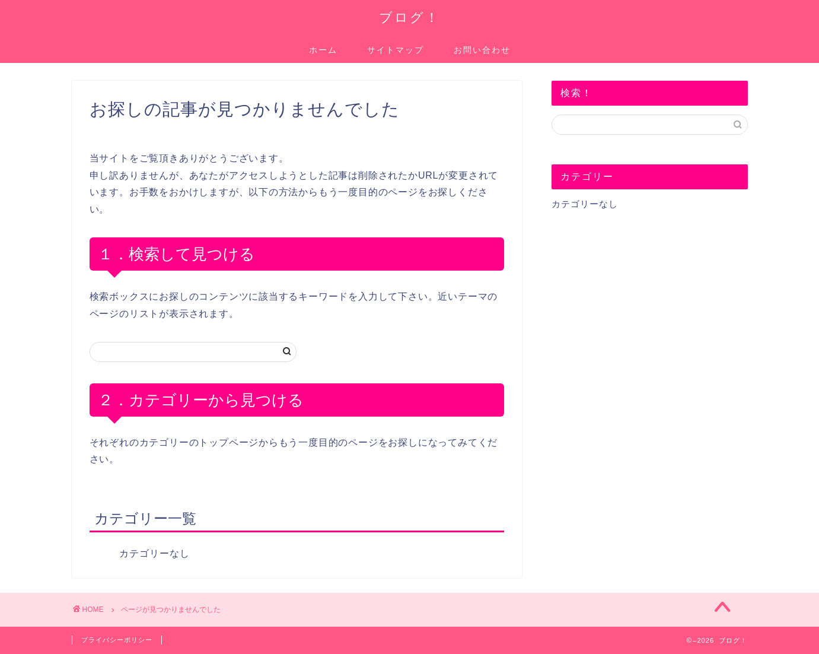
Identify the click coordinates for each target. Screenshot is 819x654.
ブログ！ (409, 17)
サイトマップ (395, 50)
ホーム (323, 50)
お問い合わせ (482, 50)
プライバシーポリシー (116, 639)
